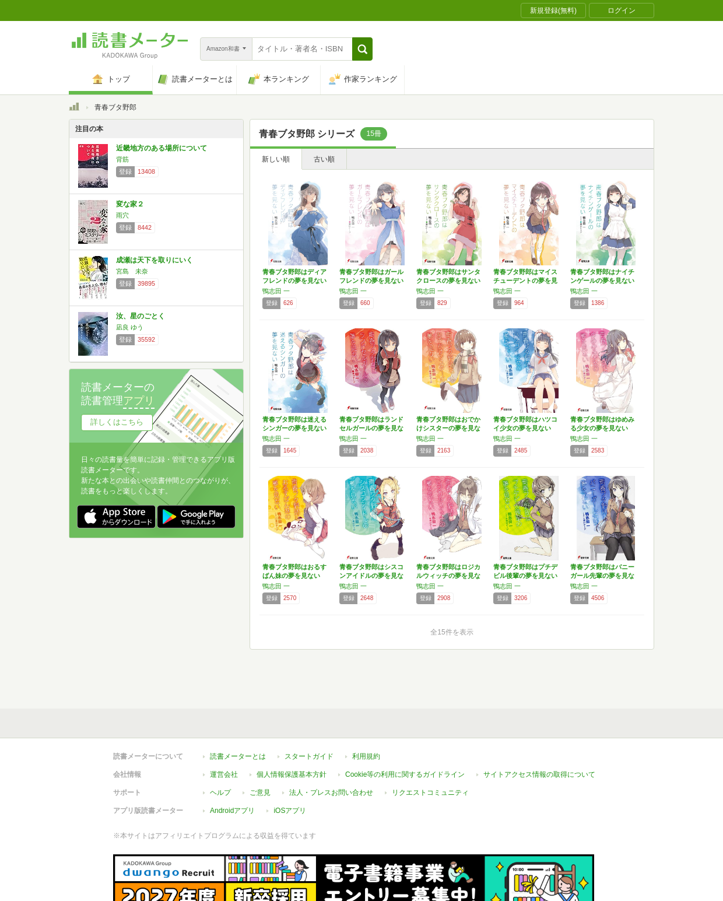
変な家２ (130, 204)
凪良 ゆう (129, 327)
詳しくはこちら (116, 422)
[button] (362, 49)
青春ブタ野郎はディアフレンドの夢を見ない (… (294, 280)
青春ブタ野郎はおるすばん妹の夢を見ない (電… (294, 575)
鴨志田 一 (276, 291)
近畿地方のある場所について (161, 148)
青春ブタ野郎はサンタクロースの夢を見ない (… (448, 280)
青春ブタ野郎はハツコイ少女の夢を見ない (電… (525, 428)
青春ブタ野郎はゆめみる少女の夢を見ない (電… (602, 428)
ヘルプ (220, 751)
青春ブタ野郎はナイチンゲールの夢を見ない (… (602, 280)
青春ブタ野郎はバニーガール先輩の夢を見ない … (602, 575)
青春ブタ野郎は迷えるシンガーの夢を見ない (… (294, 428)
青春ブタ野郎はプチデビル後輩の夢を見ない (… (525, 575)
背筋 (122, 159)
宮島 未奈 (132, 271)
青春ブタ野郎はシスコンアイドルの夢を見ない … (371, 575)
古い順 (324, 159)
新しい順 (276, 159)
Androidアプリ (232, 769)
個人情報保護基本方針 (292, 733)
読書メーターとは (238, 714)
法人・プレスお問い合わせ (331, 751)
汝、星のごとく (140, 316)
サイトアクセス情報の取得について (539, 733)
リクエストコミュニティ (430, 751)
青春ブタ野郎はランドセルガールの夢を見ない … (371, 428)
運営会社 (224, 733)
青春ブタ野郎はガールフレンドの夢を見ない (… (371, 280)
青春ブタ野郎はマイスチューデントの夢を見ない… (525, 280)
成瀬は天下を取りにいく (154, 260)
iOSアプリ (289, 769)
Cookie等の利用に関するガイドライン (405, 733)
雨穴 (122, 215)
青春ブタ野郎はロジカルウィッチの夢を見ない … (448, 575)
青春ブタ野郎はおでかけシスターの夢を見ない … (448, 428)
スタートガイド (309, 714)
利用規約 (366, 714)
